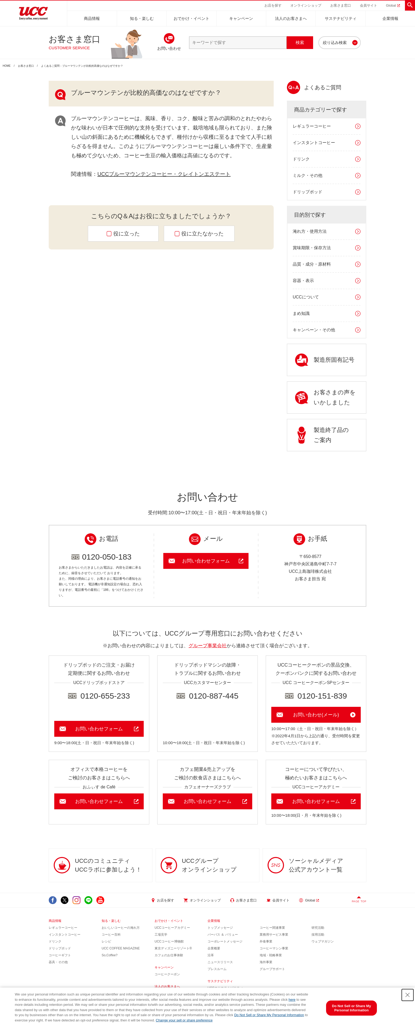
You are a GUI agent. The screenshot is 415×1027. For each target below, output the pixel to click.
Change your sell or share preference (184, 1020)
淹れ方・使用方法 (310, 231)
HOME (7, 66)
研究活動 (318, 928)
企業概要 (214, 948)
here (291, 1000)
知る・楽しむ (142, 18)
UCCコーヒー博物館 (169, 941)
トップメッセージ (220, 928)
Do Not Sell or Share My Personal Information (269, 1015)
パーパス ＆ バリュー (223, 934)
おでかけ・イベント (191, 18)
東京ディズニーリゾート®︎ (173, 948)
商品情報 (92, 18)
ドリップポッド (307, 192)
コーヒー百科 (111, 934)
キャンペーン (241, 18)
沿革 (211, 955)
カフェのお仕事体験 (169, 955)
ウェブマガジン (323, 941)
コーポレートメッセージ (225, 941)
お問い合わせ (169, 48)
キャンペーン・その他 (314, 330)
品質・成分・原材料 (312, 264)
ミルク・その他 (307, 175)
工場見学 (161, 934)
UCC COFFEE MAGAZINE (121, 948)
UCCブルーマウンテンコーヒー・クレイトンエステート (164, 174)
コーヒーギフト (60, 955)
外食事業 (266, 941)
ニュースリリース (220, 962)
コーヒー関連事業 (272, 928)
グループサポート (272, 969)
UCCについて (306, 297)
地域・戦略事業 (271, 955)
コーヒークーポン (167, 974)
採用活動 (318, 934)
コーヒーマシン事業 (274, 948)
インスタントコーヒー (314, 142)
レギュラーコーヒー (312, 126)
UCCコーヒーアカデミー (172, 928)
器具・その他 (58, 962)
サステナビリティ (341, 18)
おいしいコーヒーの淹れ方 (121, 928)
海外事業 (266, 962)
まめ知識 (301, 313)
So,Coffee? (110, 955)
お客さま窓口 (26, 66)
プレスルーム (217, 969)
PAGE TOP (359, 901)
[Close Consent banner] (407, 995)
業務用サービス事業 (274, 934)
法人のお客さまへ (291, 18)
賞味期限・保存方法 (312, 247)
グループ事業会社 (207, 645)
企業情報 (390, 18)
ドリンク (301, 159)
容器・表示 (303, 280)
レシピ (106, 941)
